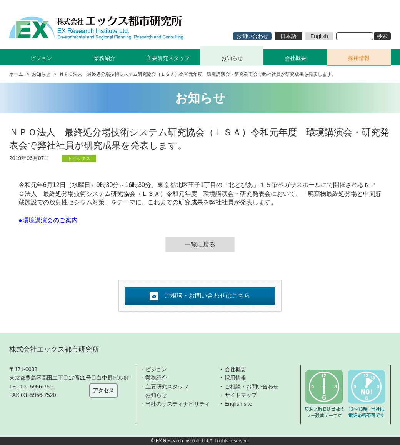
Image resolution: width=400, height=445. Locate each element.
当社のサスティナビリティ (177, 404)
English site (238, 404)
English (319, 36)
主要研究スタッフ (168, 58)
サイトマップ (241, 395)
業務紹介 (156, 378)
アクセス (103, 390)
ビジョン (156, 369)
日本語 (288, 36)
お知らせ (232, 58)
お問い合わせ (252, 36)
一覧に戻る (200, 244)
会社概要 (295, 58)
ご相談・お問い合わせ (251, 386)
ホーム (16, 74)
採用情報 (359, 58)
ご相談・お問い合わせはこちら (200, 296)
